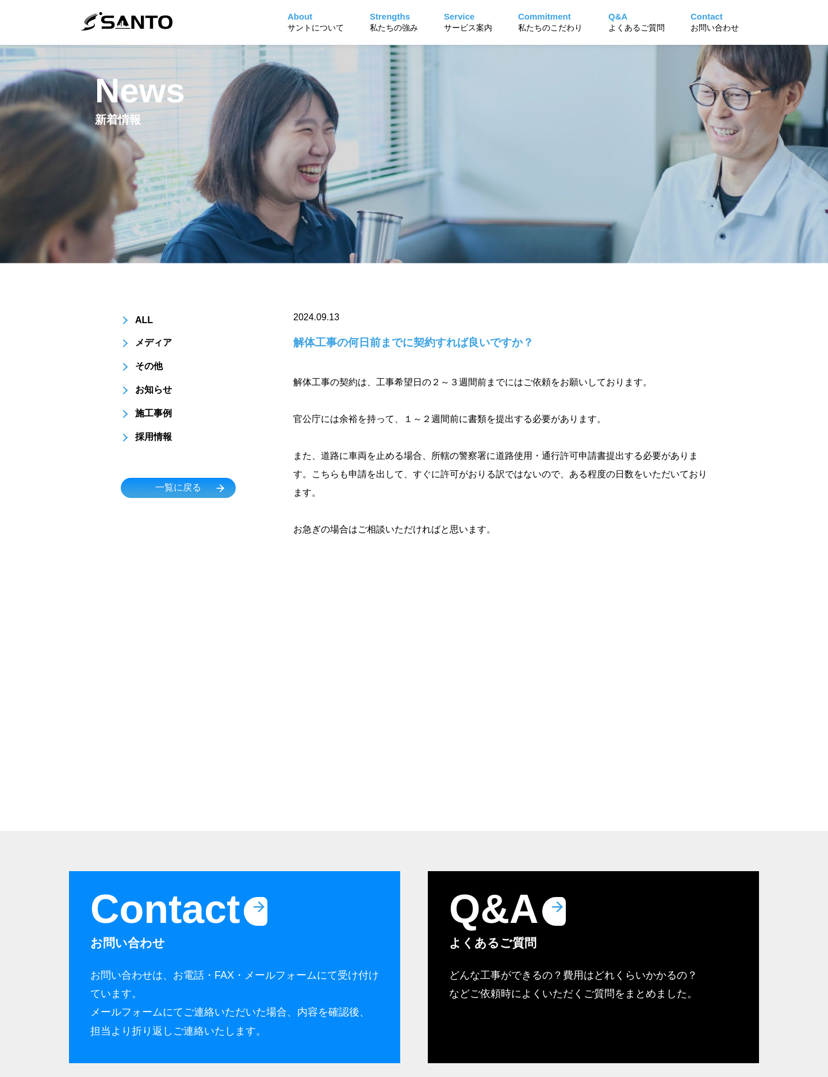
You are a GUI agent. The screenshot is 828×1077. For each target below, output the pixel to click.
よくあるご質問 (636, 22)
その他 (149, 366)
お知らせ (153, 389)
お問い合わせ (715, 22)
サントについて (316, 22)
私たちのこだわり (550, 22)
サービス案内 (468, 22)
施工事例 (153, 413)
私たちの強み (394, 22)
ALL (144, 320)
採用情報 (153, 437)
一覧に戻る (178, 487)
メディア (153, 342)
